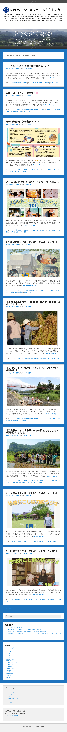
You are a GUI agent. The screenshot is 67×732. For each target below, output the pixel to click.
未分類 (41, 109)
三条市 (54, 109)
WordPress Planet (11, 691)
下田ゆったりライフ (41, 230)
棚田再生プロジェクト (45, 358)
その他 (8, 655)
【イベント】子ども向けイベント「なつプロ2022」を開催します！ (33, 369)
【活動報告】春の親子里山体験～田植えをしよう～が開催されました (32, 431)
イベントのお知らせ (17, 109)
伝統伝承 (41, 83)
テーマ (8, 696)
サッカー (8, 649)
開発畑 (8, 677)
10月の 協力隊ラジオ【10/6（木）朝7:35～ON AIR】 (33, 181)
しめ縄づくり (34, 83)
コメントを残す (28, 68)
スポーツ (14, 541)
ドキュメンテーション (12, 698)
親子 (21, 111)
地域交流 (25, 83)
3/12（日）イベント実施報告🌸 (22, 93)
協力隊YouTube (10, 668)
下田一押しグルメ (52, 230)
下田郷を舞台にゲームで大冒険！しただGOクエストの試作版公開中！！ (24, 629)
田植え (28, 482)
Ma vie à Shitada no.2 (12, 637)
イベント (49, 109)
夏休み (10, 420)
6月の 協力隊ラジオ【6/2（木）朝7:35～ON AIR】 (32, 492)
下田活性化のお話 (16, 83)
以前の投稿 (7, 609)
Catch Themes (40, 729)
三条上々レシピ (21, 290)
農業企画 (54, 481)
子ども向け (15, 111)
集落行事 (47, 83)
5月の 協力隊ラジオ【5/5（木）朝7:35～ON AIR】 (32, 551)
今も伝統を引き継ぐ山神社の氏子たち (28, 66)
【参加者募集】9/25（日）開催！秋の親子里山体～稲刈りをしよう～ (33, 303)
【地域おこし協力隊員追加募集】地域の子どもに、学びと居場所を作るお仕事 (26, 631)
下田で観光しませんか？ (29, 230)
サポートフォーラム (11, 695)
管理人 (17, 68)
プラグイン (9, 702)
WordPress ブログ (11, 693)
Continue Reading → (50, 78)
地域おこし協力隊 (20, 482)
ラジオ (19, 230)
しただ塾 (14, 230)
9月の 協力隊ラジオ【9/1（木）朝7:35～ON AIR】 (32, 242)
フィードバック (10, 700)
